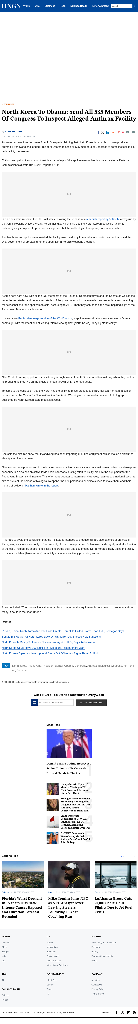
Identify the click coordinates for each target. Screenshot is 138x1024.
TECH (4, 974)
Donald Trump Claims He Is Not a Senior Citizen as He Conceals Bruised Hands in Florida (69, 768)
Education (51, 951)
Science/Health (79, 6)
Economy (95, 947)
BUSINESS (96, 936)
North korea (19, 665)
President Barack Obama (58, 665)
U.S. (37, 6)
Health (5, 1000)
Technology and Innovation (104, 942)
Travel (97, 892)
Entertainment (100, 6)
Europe (5, 951)
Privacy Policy (98, 989)
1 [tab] (121, 856)
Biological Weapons (110, 665)
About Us (95, 980)
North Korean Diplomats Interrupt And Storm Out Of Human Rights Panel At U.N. (50, 653)
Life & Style (52, 980)
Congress (80, 665)
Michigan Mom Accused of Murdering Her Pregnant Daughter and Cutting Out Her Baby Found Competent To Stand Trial (76, 805)
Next (134, 857)
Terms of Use (97, 994)
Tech (62, 6)
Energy (94, 951)
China (4, 947)
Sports (51, 892)
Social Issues (53, 956)
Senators (22, 670)
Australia (6, 942)
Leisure (50, 985)
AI (3, 980)
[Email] (127, 132)
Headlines (8, 104)
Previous (128, 857)
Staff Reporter (14, 131)
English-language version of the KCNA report (45, 318)
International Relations (57, 965)
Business (49, 6)
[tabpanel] (69, 891)
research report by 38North (102, 219)
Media (94, 960)
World (26, 6)
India (4, 956)
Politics (50, 942)
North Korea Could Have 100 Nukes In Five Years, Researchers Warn (43, 647)
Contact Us (96, 985)
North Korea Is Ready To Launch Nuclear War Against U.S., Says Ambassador (49, 642)
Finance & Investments (102, 956)
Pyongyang (34, 665)
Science (5, 892)
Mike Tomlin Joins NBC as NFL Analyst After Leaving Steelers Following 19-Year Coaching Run (68, 908)
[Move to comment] (133, 132)
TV (48, 994)
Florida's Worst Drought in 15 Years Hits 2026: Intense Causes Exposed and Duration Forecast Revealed (22, 908)
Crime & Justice (54, 960)
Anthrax (92, 665)
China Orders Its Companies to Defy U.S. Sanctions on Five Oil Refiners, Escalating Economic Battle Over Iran (76, 822)
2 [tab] (123, 856)
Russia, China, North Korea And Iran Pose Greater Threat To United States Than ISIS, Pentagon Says (63, 631)
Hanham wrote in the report (41, 485)
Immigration (52, 947)
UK (3, 960)
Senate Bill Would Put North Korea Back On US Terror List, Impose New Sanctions (51, 636)
